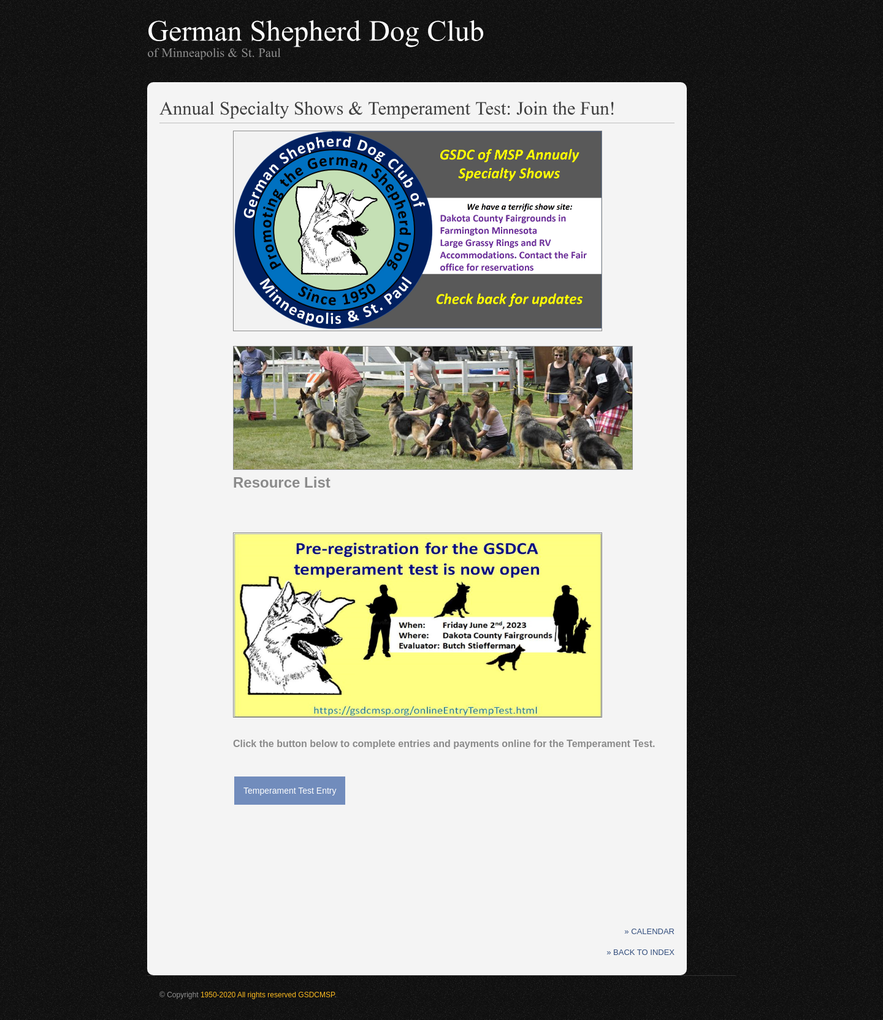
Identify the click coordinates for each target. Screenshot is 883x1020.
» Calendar (649, 931)
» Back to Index (640, 952)
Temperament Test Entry (289, 791)
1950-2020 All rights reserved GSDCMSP (268, 995)
